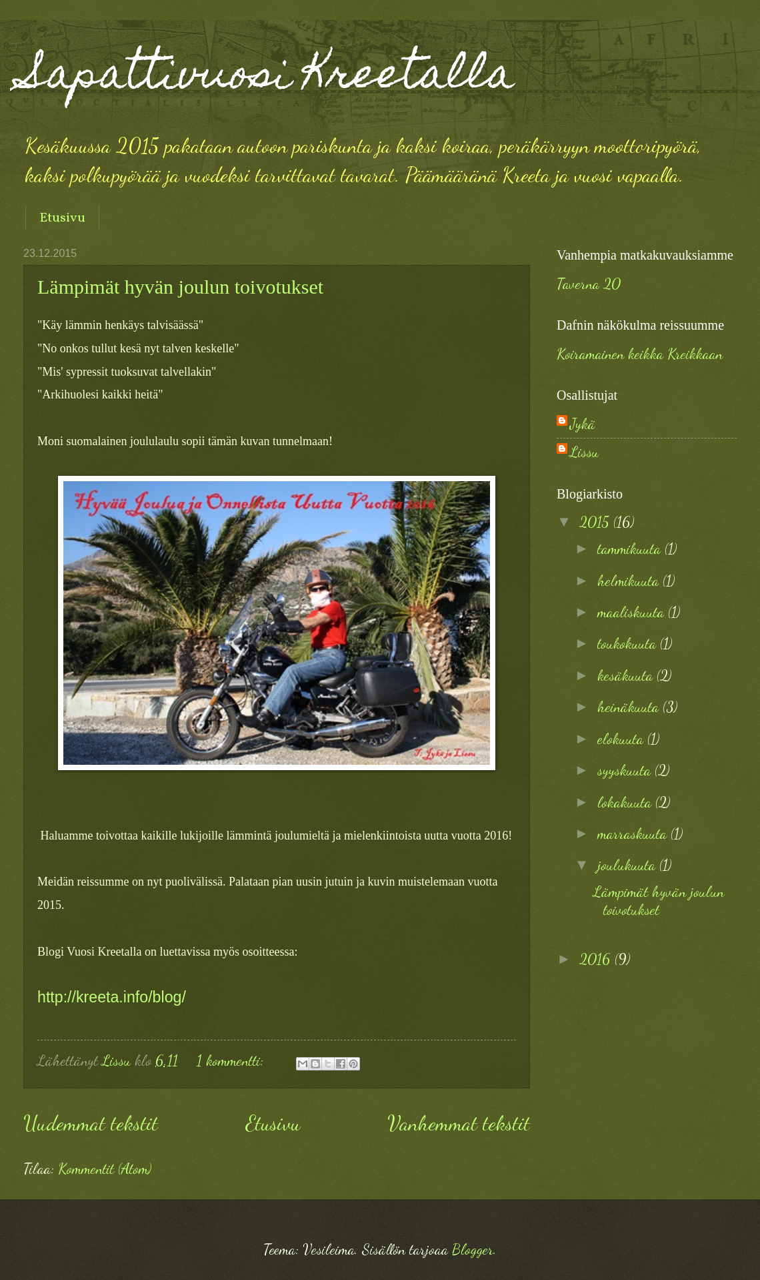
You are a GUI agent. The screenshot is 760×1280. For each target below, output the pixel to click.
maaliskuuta (632, 612)
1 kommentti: (232, 1060)
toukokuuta (628, 643)
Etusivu (62, 218)
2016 (597, 959)
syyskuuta (626, 770)
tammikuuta (631, 548)
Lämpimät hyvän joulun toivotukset (180, 287)
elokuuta (622, 738)
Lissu (584, 451)
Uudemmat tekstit (90, 1123)
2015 (596, 522)
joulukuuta (628, 865)
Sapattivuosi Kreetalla (269, 78)
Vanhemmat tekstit (458, 1123)
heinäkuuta (630, 706)
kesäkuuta (627, 675)
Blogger (472, 1249)
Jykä (582, 423)
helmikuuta (630, 580)
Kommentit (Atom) (104, 1168)
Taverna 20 (589, 283)
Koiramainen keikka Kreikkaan (640, 353)
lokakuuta (626, 802)
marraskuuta (634, 833)
